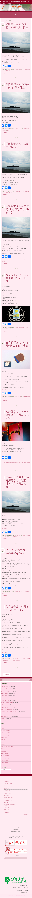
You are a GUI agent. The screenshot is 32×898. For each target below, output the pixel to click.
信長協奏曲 (7, 462)
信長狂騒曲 (4, 660)
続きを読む (5, 389)
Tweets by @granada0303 (9, 827)
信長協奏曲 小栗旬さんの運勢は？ (17, 608)
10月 (2, 24)
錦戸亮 (8, 536)
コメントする (4, 132)
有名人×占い (18, 69)
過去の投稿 (6, 674)
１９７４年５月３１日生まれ (8, 397)
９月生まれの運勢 (4, 762)
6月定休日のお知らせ (5, 695)
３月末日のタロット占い (5, 707)
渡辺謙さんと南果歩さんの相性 (7, 702)
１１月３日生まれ (13, 536)
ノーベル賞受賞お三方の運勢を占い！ (17, 552)
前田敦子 (6, 192)
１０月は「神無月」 (5, 693)
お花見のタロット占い (5, 700)
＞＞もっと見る (25, 814)
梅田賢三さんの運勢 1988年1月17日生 (17, 26)
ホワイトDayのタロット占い (6, 716)
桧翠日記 (2, 744)
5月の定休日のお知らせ (5, 697)
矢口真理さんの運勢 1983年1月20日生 (17, 86)
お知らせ (2, 728)
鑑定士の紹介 (3, 751)
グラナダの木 (11, 7)
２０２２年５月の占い (5, 686)
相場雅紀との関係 (25, 462)
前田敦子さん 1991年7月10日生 (17, 145)
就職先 (20, 462)
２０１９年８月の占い (5, 688)
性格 (24, 396)
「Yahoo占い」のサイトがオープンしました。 (10, 711)
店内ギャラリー (4, 737)
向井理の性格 (15, 462)
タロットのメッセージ (20, 327)
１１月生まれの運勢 (5, 755)
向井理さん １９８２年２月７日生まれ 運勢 (18, 415)
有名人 (3, 536)
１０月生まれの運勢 (5, 753)
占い (9, 192)
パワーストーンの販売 (5, 732)
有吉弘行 (27, 396)
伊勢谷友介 (25, 259)
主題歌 (24, 658)
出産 (7, 660)
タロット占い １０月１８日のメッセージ (17, 278)
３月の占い (3, 718)
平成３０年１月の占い (5, 691)
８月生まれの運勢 (4, 760)
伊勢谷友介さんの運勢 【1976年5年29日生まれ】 (17, 210)
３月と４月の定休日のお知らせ (7, 709)
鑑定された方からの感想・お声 (7, 746)
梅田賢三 (6, 70)
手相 (2, 261)
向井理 (11, 462)
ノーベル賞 (25, 591)
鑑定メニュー (3, 748)
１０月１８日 (10, 328)
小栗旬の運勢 (13, 660)
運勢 (9, 70)
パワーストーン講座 (5, 735)
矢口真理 (4, 130)
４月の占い (3, 704)
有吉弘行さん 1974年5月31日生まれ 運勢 (18, 344)
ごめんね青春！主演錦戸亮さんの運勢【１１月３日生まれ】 (17, 482)
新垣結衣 (28, 535)
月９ (17, 660)
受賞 (28, 591)
